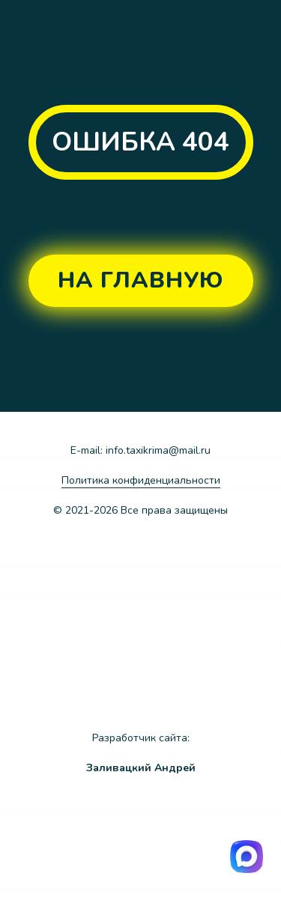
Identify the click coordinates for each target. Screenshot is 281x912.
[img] (198, 856)
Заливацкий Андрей (141, 768)
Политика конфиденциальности (140, 480)
